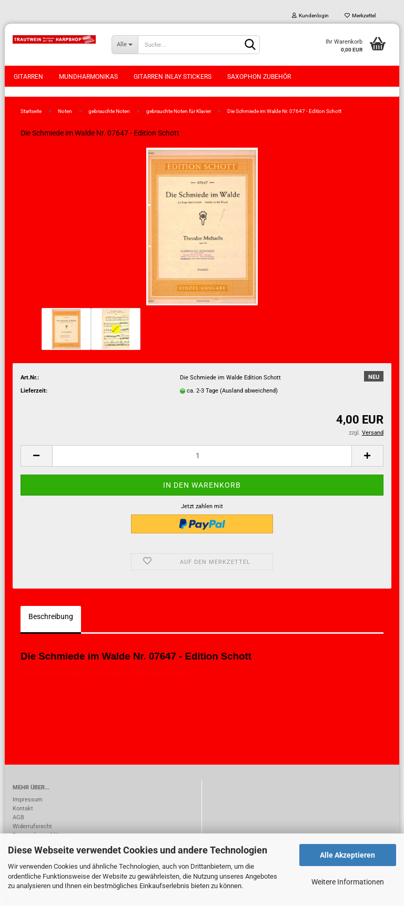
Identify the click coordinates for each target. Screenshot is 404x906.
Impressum (28, 805)
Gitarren (28, 76)
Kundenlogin (310, 15)
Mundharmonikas (88, 76)
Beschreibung (50, 622)
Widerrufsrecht (32, 832)
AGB (18, 823)
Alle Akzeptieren (347, 855)
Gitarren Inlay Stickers (172, 76)
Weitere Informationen (347, 882)
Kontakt (23, 814)
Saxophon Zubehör (259, 76)
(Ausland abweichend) (249, 396)
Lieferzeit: (34, 396)
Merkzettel (360, 15)
